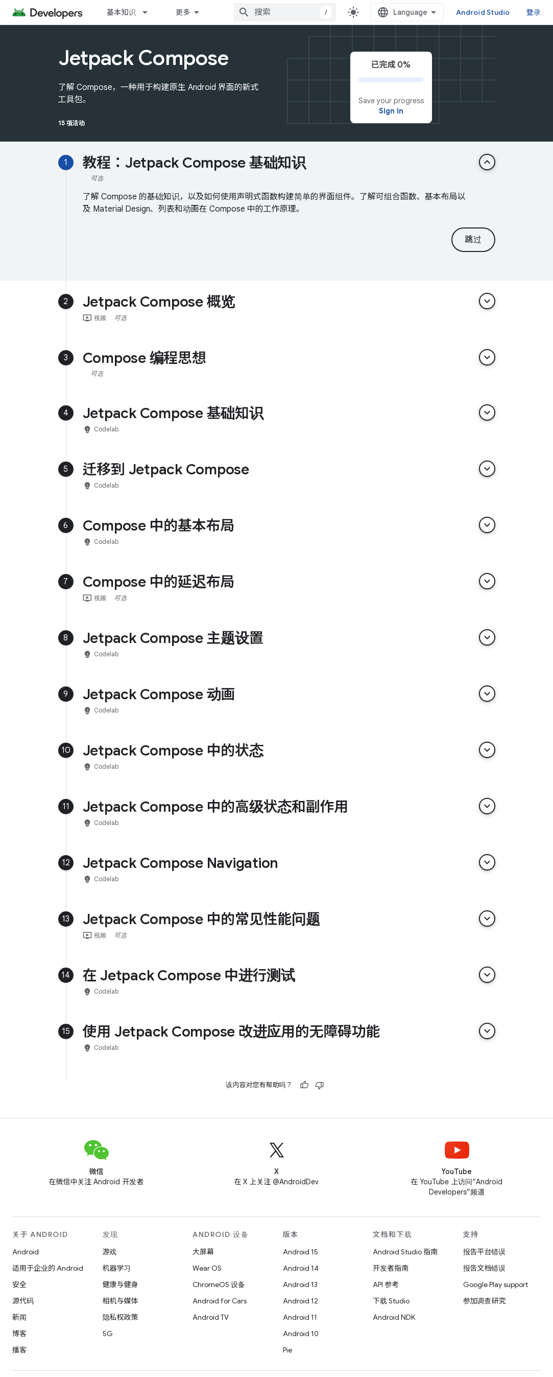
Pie (287, 1350)
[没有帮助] (319, 1085)
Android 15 (300, 1251)
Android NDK (394, 1317)
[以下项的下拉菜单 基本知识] (149, 12)
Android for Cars (220, 1300)
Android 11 (300, 1317)
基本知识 (121, 12)
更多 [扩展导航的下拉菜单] (183, 12)
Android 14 (301, 1268)
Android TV (211, 1317)
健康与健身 (120, 1284)
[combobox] (285, 12)
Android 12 (300, 1300)
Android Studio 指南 (405, 1251)
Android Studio (483, 12)
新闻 (19, 1317)
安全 (19, 1284)
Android (25, 1251)
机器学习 (117, 1268)
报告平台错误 (484, 1251)
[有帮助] (304, 1085)
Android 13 (300, 1284)
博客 (19, 1333)
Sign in (391, 111)
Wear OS (207, 1268)
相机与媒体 (120, 1300)
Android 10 (301, 1333)
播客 (19, 1350)
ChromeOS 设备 (219, 1284)
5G (108, 1333)
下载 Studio (391, 1300)
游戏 (110, 1251)
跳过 (473, 240)
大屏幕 (203, 1251)
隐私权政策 (120, 1317)
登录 (533, 12)
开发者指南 (390, 1268)
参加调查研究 (484, 1300)
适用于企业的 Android (47, 1268)
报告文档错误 (484, 1268)
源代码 (23, 1300)
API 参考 (386, 1284)
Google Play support (495, 1284)
